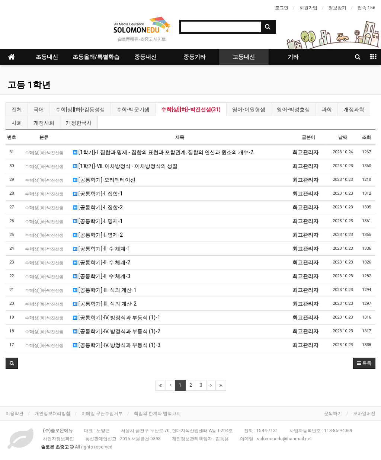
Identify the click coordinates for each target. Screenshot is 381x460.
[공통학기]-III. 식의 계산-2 (105, 304)
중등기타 (194, 57)
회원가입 (308, 7)
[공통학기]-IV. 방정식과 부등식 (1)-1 (116, 317)
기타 (293, 57)
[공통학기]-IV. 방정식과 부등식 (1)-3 (116, 345)
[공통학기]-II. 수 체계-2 (101, 262)
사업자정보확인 (58, 438)
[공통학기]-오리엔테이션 (104, 180)
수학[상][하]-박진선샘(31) (191, 109)
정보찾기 (337, 7)
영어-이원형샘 (248, 109)
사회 (17, 123)
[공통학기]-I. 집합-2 (98, 207)
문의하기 (333, 413)
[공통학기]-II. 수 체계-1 (101, 249)
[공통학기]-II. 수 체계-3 (101, 276)
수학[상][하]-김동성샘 (80, 109)
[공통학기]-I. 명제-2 (98, 235)
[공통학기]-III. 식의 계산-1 (105, 290)
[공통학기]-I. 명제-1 (98, 221)
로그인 (281, 7)
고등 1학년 (29, 85)
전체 (17, 109)
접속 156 (366, 7)
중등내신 (145, 57)
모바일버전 (364, 413)
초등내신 (47, 57)
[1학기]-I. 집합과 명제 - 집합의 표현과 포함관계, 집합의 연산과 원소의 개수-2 (163, 152)
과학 (326, 109)
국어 (38, 109)
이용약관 (14, 413)
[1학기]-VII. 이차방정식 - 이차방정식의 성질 (125, 166)
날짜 (342, 137)
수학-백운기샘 (133, 109)
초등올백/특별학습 (96, 57)
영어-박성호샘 (293, 109)
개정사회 (43, 123)
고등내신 (244, 57)
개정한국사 (79, 123)
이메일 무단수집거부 (102, 413)
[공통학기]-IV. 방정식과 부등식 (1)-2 (116, 331)
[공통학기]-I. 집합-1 (98, 194)
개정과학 (353, 109)
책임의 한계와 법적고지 (157, 413)
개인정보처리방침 (52, 413)
